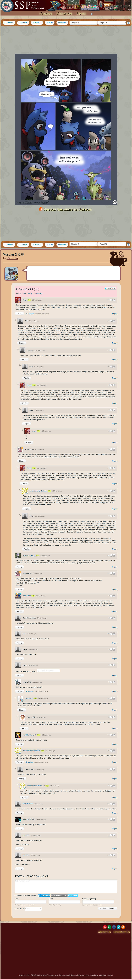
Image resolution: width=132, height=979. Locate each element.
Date (24, 294)
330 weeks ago (35, 835)
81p (29, 300)
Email (51, 899)
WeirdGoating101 (29, 555)
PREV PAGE (23, 22)
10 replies (30, 314)
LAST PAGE (62, 22)
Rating (30, 294)
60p (35, 698)
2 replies (29, 691)
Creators (64, 14)
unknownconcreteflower (38, 491)
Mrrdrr (25, 300)
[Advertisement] (66, 40)
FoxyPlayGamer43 (29, 735)
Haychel (12, 258)
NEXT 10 (50, 22)
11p (27, 835)
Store (81, 14)
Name (17, 899)
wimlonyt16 (27, 819)
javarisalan (29, 698)
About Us (104, 932)
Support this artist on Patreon (65, 209)
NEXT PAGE (37, 22)
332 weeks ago (41, 819)
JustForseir (27, 596)
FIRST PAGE (9, 22)
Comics (46, 14)
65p (33, 595)
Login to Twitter (72, 895)
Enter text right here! (66, 886)
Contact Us (122, 932)
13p (33, 819)
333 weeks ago (37, 300)
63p (37, 555)
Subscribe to (28, 909)
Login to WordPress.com (59, 895)
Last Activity (38, 294)
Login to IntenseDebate (44, 895)
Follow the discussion (113, 288)
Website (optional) (89, 899)
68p (49, 491)
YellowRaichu (27, 804)
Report (114, 314)
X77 (24, 835)
